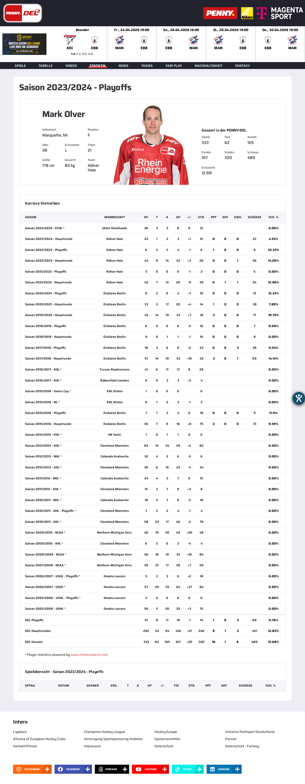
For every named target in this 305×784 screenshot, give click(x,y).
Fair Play (174, 65)
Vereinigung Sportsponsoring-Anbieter (113, 739)
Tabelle (45, 65)
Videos (71, 65)
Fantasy (242, 65)
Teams (147, 65)
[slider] (181, 44)
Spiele (20, 65)
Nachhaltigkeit (208, 65)
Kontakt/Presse (25, 746)
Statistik (98, 65)
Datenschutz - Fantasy (242, 746)
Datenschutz (163, 746)
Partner (231, 739)
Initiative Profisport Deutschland (249, 731)
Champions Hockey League (104, 731)
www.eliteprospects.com (89, 654)
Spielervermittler (167, 739)
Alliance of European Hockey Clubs (39, 739)
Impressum (92, 746)
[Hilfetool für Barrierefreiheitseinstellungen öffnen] (299, 398)
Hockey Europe (165, 731)
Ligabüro (20, 731)
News (123, 65)
